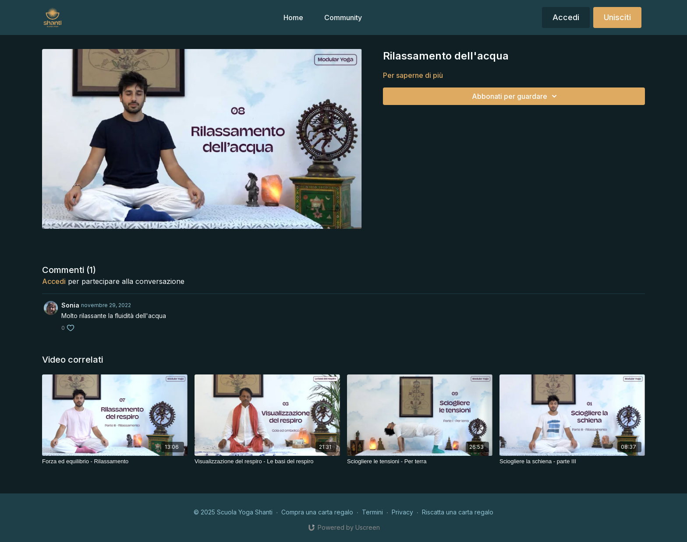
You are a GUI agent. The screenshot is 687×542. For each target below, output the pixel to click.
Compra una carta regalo (317, 512)
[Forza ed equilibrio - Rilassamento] (115, 461)
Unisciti (617, 17)
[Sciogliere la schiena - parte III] (572, 461)
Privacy (402, 512)
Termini (372, 512)
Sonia (70, 305)
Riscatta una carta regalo (457, 512)
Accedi (565, 17)
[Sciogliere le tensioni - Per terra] (419, 461)
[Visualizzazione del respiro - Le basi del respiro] (267, 461)
